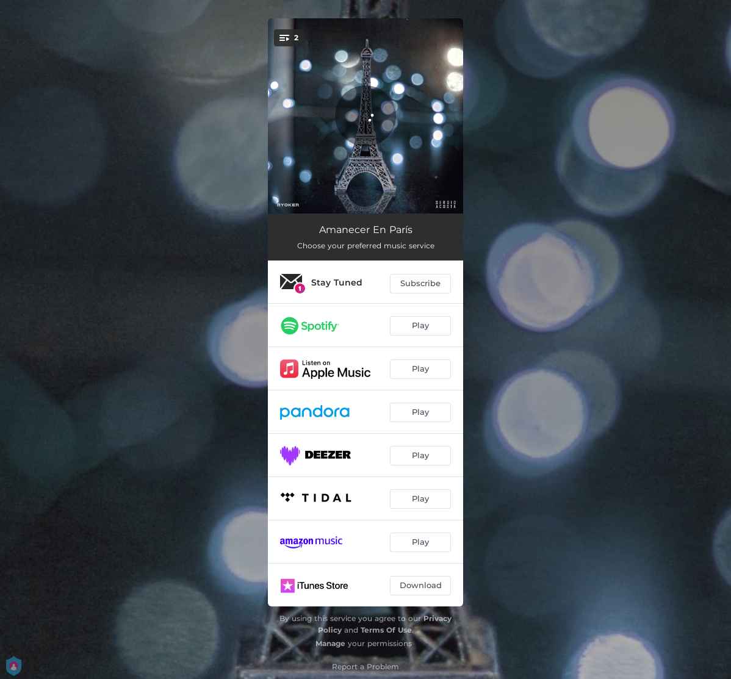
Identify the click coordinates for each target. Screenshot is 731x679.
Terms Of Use (386, 629)
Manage (330, 643)
